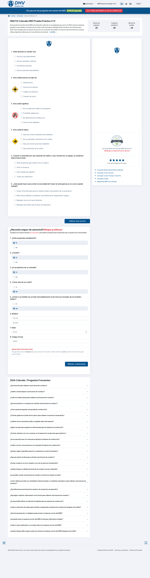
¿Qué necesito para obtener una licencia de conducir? (49, 385)
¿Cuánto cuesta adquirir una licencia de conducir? (49, 391)
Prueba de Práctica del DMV (105, 550)
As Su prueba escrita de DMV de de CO (117, 149)
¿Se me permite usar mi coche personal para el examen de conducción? (49, 439)
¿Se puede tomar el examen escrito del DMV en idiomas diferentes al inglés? (49, 519)
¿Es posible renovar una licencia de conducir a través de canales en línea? (49, 475)
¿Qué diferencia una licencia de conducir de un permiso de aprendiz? (49, 489)
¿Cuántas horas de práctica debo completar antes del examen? (49, 421)
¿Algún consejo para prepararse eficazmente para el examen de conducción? (49, 427)
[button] (77, 221)
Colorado (89, 4)
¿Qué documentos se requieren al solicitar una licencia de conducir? (49, 403)
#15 (113, 4)
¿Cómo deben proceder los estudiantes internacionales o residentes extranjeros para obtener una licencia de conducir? (49, 482)
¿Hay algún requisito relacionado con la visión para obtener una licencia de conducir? (49, 495)
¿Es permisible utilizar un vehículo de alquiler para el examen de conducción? (49, 501)
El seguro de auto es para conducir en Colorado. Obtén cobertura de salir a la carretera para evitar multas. (49, 351)
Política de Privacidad (136, 550)
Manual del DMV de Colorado (106, 181)
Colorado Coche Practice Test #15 (108, 175)
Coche (13, 16)
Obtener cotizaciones (77, 364)
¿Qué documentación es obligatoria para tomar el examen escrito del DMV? (49, 513)
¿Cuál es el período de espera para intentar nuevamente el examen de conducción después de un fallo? (49, 507)
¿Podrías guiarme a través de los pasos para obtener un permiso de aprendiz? (49, 415)
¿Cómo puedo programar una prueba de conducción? (49, 409)
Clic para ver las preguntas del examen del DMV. (54, 10)
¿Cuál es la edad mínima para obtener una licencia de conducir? (49, 397)
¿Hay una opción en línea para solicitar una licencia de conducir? (49, 457)
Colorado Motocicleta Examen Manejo (109, 170)
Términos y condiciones (121, 550)
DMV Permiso (102, 4)
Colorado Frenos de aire (104, 172)
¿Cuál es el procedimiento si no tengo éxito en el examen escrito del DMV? (49, 525)
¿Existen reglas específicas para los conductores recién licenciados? (49, 451)
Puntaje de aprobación (114, 24)
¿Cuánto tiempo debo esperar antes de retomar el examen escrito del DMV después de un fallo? (49, 531)
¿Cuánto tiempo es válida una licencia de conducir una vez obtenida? (49, 469)
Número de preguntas (96, 24)
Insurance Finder (101, 178)
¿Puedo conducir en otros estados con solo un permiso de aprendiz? (49, 463)
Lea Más (53, 32)
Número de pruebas (132, 24)
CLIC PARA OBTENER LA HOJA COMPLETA (103, 11)
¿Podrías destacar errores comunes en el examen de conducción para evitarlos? (49, 433)
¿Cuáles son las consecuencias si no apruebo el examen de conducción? (49, 445)
